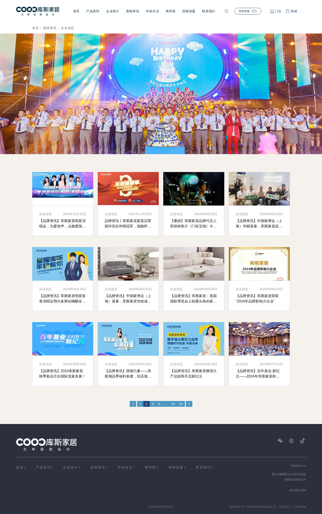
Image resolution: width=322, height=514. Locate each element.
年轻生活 (152, 11)
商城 (293, 11)
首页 (76, 11)
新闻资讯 (132, 11)
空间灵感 (248, 11)
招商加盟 (188, 11)
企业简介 (112, 11)
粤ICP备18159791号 (161, 506)
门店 (277, 11)
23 (173, 404)
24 (181, 404)
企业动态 (67, 28)
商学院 (171, 11)
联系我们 (208, 11)
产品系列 (93, 11)
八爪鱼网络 (299, 506)
